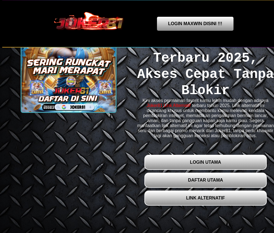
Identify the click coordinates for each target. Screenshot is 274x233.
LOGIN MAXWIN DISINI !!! (195, 23)
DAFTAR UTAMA (205, 180)
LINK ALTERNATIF (205, 198)
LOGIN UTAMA (205, 162)
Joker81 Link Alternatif (168, 105)
